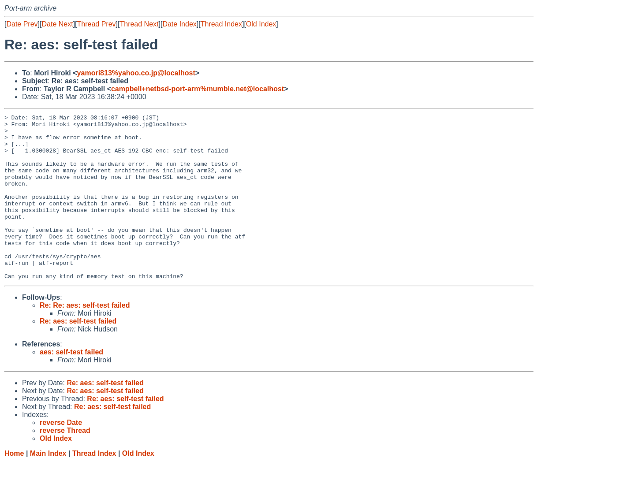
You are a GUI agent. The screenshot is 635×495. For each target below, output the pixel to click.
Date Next (57, 24)
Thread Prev (96, 24)
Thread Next (139, 24)
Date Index (179, 24)
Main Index (48, 486)
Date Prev (21, 24)
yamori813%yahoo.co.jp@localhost (136, 73)
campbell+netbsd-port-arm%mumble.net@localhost (197, 89)
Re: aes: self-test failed (78, 354)
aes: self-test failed (71, 385)
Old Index (261, 24)
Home (14, 486)
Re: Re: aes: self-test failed (85, 338)
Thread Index (221, 24)
